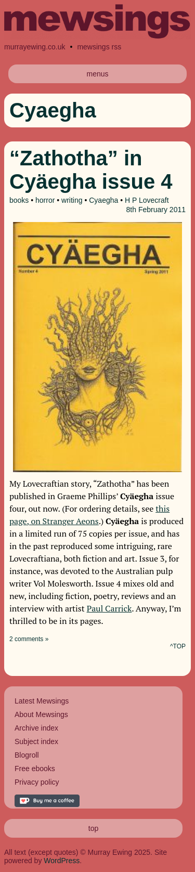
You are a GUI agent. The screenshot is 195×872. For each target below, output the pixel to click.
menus (97, 74)
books (19, 200)
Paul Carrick (109, 608)
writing (71, 200)
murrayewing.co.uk (35, 47)
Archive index (36, 728)
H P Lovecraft (147, 200)
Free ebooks (35, 768)
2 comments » (28, 639)
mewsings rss (99, 47)
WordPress (62, 860)
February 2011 (162, 209)
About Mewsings (41, 714)
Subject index (36, 741)
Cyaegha (103, 200)
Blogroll (27, 755)
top (93, 828)
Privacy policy (37, 782)
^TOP (178, 646)
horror (45, 200)
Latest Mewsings (42, 701)
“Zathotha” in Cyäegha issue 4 (91, 170)
